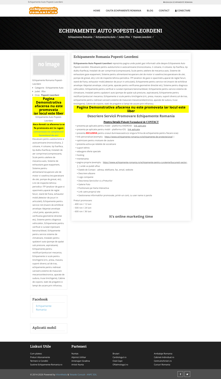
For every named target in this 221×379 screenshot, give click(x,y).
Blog (150, 10)
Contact (164, 10)
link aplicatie (140, 125)
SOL (95, 374)
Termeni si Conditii (39, 360)
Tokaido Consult (77, 374)
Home (96, 10)
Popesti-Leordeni (142, 36)
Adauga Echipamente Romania (178, 2)
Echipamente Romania (80, 36)
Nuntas (74, 353)
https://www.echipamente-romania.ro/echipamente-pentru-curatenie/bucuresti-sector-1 (132, 164)
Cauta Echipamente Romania (123, 10)
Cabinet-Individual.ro (164, 357)
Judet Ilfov (124, 36)
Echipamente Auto (105, 36)
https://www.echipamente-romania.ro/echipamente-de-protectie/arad (139, 136)
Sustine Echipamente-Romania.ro (46, 364)
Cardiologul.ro (119, 357)
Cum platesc (36, 353)
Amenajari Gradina (80, 360)
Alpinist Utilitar (78, 357)
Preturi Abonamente (40, 357)
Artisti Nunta (77, 364)
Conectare (182, 10)
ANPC (89, 374)
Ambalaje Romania (163, 353)
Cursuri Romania (162, 364)
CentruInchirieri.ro (163, 360)
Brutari (116, 353)
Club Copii (117, 360)
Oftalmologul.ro (120, 364)
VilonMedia (61, 374)
